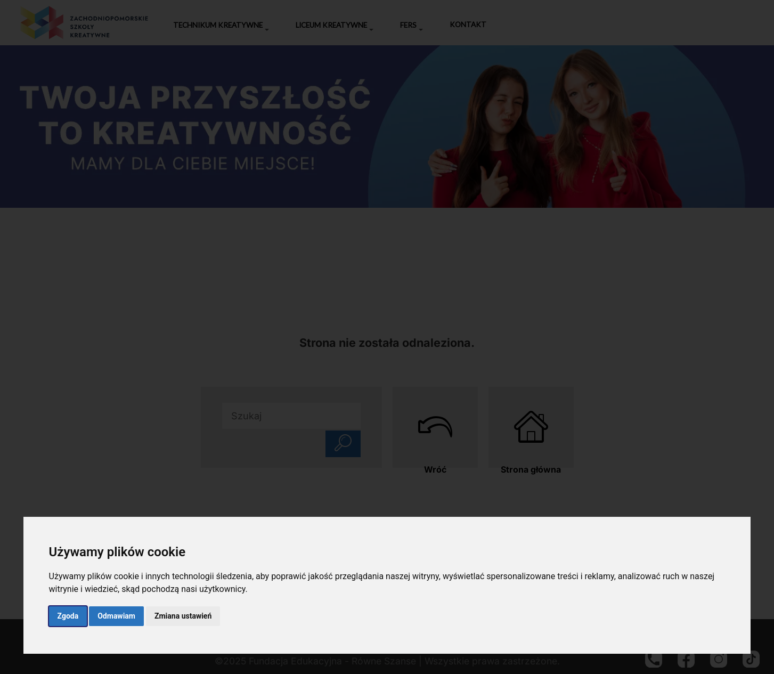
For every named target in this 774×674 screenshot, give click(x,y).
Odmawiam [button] (116, 616)
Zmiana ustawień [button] (182, 616)
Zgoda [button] (68, 616)
